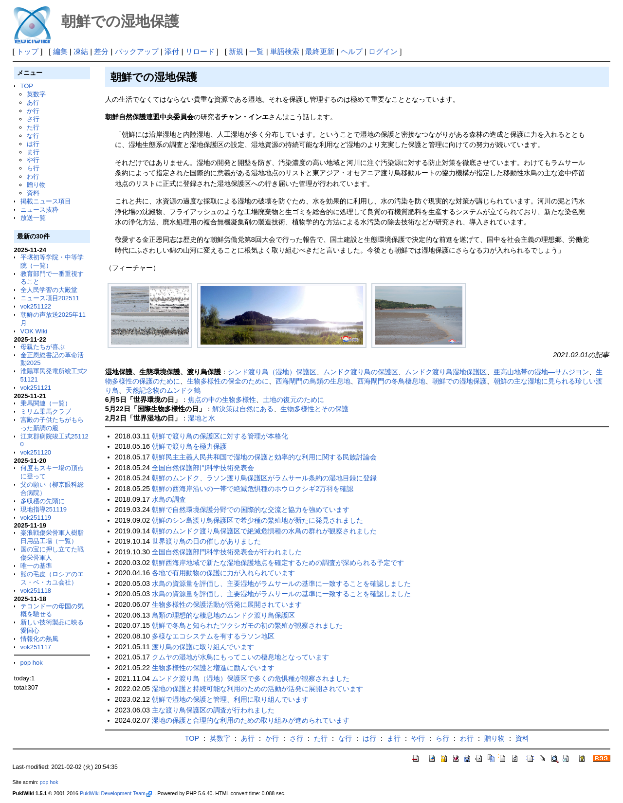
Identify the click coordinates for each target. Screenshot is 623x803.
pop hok (31, 662)
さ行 (33, 119)
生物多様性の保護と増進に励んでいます (213, 668)
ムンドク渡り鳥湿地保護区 (446, 372)
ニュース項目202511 (49, 298)
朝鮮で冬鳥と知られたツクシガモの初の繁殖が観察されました (247, 625)
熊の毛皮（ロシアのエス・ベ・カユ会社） (52, 578)
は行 (33, 143)
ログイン (383, 51)
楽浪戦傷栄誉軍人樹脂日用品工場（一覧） (52, 537)
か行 (33, 110)
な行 (33, 135)
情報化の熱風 (39, 638)
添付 (172, 51)
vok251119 (36, 517)
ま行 (33, 152)
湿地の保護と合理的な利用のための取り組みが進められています (250, 720)
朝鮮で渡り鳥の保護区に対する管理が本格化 (220, 436)
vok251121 (36, 387)
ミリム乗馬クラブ (45, 411)
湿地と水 (201, 418)
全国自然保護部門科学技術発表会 (203, 468)
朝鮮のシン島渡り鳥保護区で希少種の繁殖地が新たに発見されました (257, 520)
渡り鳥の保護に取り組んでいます (203, 647)
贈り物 (36, 184)
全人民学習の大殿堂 (48, 289)
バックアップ (137, 51)
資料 (33, 193)
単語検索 (284, 51)
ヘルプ (352, 51)
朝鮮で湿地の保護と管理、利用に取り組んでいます (230, 699)
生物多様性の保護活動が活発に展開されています (227, 604)
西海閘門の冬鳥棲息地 (391, 381)
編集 (60, 51)
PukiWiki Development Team (116, 793)
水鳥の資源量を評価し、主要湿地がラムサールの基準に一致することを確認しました (281, 583)
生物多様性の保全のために (228, 381)
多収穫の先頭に (42, 501)
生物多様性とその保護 (314, 409)
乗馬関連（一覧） (45, 403)
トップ (27, 51)
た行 (33, 127)
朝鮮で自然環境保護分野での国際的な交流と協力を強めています (250, 509)
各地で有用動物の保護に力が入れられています (223, 573)
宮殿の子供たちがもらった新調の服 (52, 424)
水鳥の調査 (169, 499)
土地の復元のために (293, 399)
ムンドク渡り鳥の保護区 (360, 372)
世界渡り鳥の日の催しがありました (206, 541)
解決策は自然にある (243, 409)
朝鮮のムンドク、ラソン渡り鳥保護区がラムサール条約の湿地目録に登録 (264, 478)
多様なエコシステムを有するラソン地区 (213, 636)
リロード (200, 51)
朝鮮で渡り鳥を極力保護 (189, 446)
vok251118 (36, 590)
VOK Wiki (34, 331)
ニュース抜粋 (39, 209)
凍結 (80, 51)
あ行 (33, 102)
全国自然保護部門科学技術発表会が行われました (227, 552)
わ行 (33, 176)
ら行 (33, 168)
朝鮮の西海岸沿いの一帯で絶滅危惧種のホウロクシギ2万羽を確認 (252, 489)
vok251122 (36, 306)
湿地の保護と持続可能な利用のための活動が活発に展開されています (257, 689)
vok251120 (36, 452)
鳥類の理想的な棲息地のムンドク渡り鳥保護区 (223, 615)
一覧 (256, 51)
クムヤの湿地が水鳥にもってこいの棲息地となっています (240, 657)
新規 (236, 51)
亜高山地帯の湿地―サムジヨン (541, 372)
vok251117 (36, 647)
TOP (26, 86)
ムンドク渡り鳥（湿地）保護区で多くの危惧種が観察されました (250, 678)
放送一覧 (33, 217)
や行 (33, 160)
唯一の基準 (36, 565)
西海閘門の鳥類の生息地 (312, 381)
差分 (101, 51)
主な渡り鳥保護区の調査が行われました (213, 710)
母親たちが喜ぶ (42, 346)
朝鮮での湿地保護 (459, 381)
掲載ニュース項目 (45, 201)
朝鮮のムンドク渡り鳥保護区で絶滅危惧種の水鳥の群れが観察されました (264, 531)
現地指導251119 (43, 509)
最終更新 (319, 51)
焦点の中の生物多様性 (222, 399)
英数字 (36, 94)
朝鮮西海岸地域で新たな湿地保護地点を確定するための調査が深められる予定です (278, 562)
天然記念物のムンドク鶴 (163, 390)
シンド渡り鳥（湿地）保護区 (272, 372)
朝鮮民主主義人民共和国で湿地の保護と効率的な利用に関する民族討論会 (264, 457)
